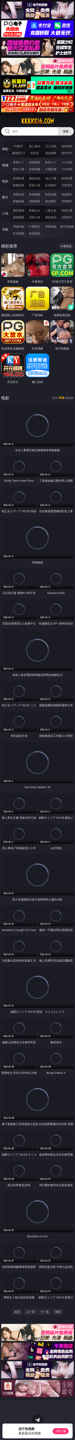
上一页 (30, 1312)
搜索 (66, 131)
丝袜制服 (34, 169)
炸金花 (34, 153)
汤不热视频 (67, 226)
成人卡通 (50, 178)
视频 (5, 165)
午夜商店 (34, 226)
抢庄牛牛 (67, 153)
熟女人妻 (18, 169)
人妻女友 (50, 210)
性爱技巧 (67, 217)
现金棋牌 (50, 153)
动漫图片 (67, 194)
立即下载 (60, 1431)
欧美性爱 (67, 178)
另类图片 (67, 201)
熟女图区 (50, 201)
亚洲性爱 (18, 178)
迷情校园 (18, 217)
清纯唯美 (34, 201)
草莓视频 (50, 226)
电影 (5, 181)
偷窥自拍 (18, 194)
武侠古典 (67, 210)
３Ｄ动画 (67, 162)
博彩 (5, 149)
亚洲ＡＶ (18, 162)
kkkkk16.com (37, 121)
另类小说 (34, 217)
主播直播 (50, 169)
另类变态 (67, 185)
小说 (5, 213)
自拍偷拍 (34, 162)
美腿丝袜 (18, 201)
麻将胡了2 (18, 153)
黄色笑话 (50, 217)
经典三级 (34, 185)
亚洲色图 (34, 194)
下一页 (44, 1312)
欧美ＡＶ (50, 162)
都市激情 (18, 210)
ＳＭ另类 (67, 169)
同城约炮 (18, 226)
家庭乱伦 (34, 210)
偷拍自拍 (34, 178)
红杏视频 (18, 233)
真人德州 (34, 146)
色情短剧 (34, 233)
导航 (5, 229)
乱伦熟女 (50, 185)
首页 (17, 1312)
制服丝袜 (18, 185)
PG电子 (18, 146)
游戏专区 (67, 146)
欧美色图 (50, 194)
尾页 (58, 1312)
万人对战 (50, 146)
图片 (5, 197)
